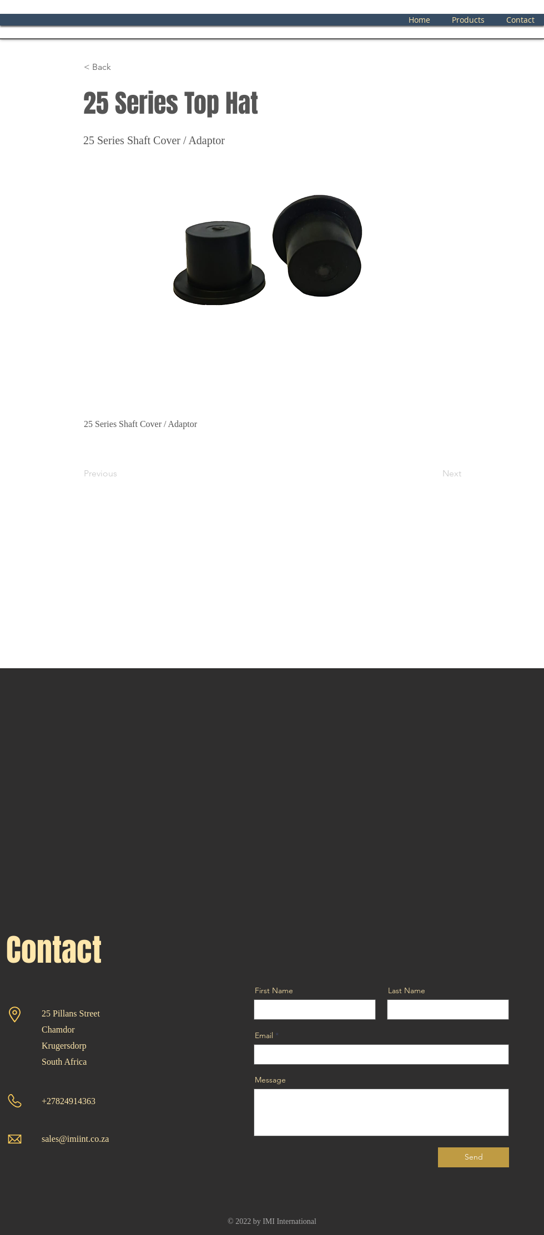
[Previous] (120, 474)
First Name (274, 990)
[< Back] (120, 67)
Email (264, 1035)
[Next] (433, 474)
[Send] (473, 1157)
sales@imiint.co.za (75, 1138)
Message (270, 1080)
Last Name (406, 990)
